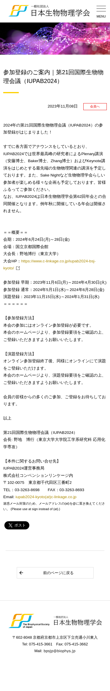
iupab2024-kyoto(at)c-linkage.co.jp (46, 497)
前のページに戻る (46, 573)
